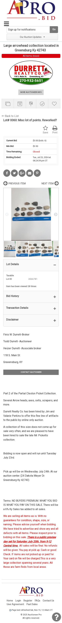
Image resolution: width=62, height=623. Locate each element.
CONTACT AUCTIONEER (31, 372)
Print (54, 130)
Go (54, 29)
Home (10, 600)
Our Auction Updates (32, 37)
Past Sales (32, 604)
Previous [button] (6, 214)
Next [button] (55, 214)
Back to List (10, 116)
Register (27, 600)
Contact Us (48, 600)
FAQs (37, 600)
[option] (31, 214)
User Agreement (15, 604)
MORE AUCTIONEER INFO (31, 92)
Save (45, 130)
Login (18, 600)
